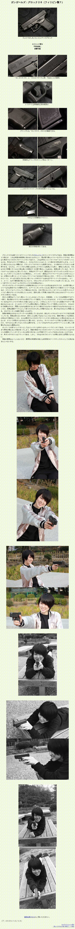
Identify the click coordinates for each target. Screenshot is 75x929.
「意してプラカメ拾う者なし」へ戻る (63, 926)
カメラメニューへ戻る (68, 924)
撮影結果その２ (29, 917)
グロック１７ (38, 255)
